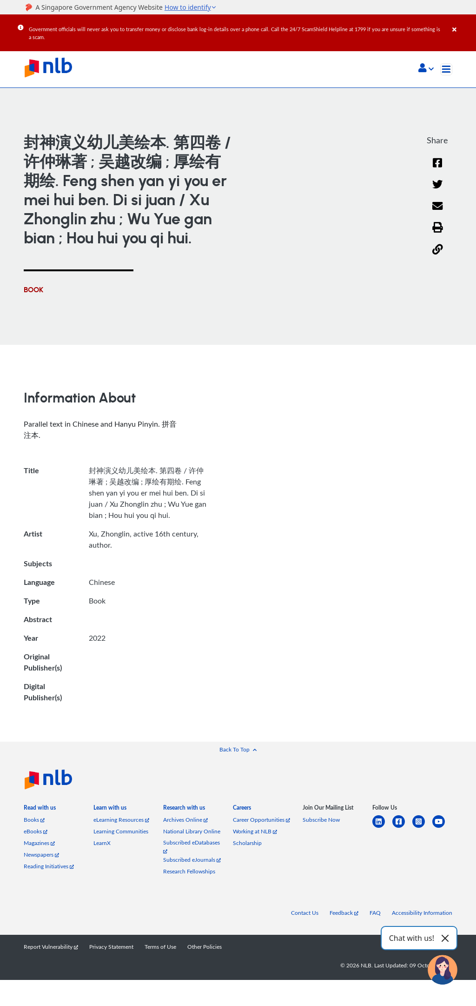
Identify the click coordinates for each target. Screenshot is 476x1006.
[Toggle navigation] (446, 69)
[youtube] (442, 827)
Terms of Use (160, 946)
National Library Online (191, 831)
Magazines (39, 842)
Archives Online (185, 819)
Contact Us (304, 912)
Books (34, 819)
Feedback (344, 912)
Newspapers (41, 854)
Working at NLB (255, 831)
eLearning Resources (121, 819)
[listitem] (40, 809)
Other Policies (204, 946)
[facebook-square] (402, 827)
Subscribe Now (321, 819)
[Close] (463, 23)
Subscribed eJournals (192, 859)
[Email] (437, 212)
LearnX (102, 842)
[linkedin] (382, 827)
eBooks (35, 831)
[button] (426, 68)
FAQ (375, 912)
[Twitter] (437, 190)
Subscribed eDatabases (191, 846)
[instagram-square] (422, 827)
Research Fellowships (189, 871)
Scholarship (247, 842)
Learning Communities (120, 831)
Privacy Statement (111, 946)
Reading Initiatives (49, 866)
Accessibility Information (422, 912)
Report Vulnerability (51, 946)
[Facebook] (437, 169)
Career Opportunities (261, 819)
